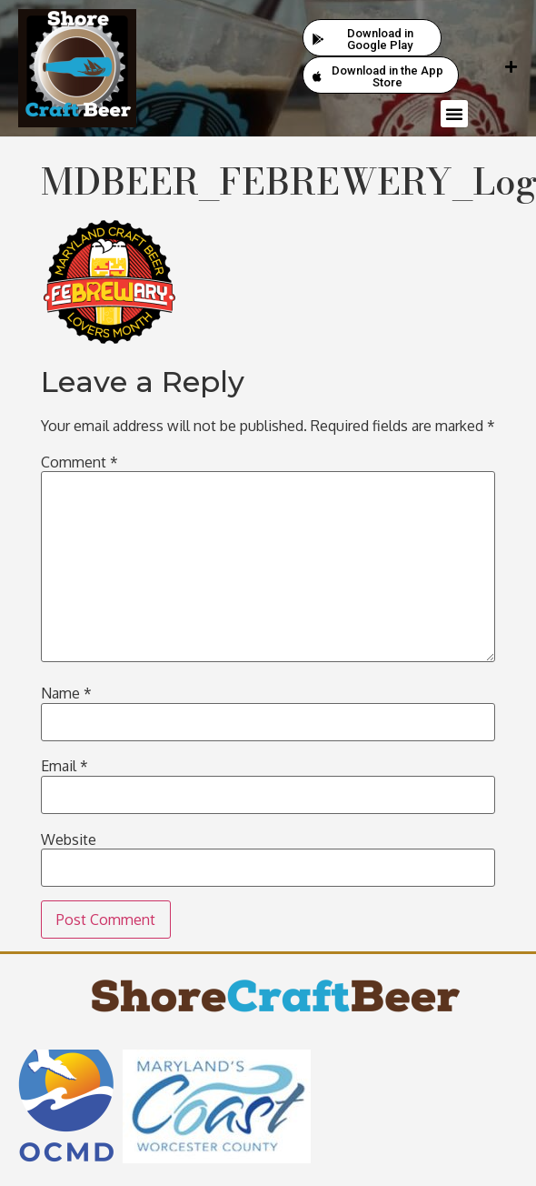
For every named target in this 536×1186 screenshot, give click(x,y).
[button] (454, 113)
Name (66, 693)
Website (68, 839)
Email (64, 766)
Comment (79, 462)
